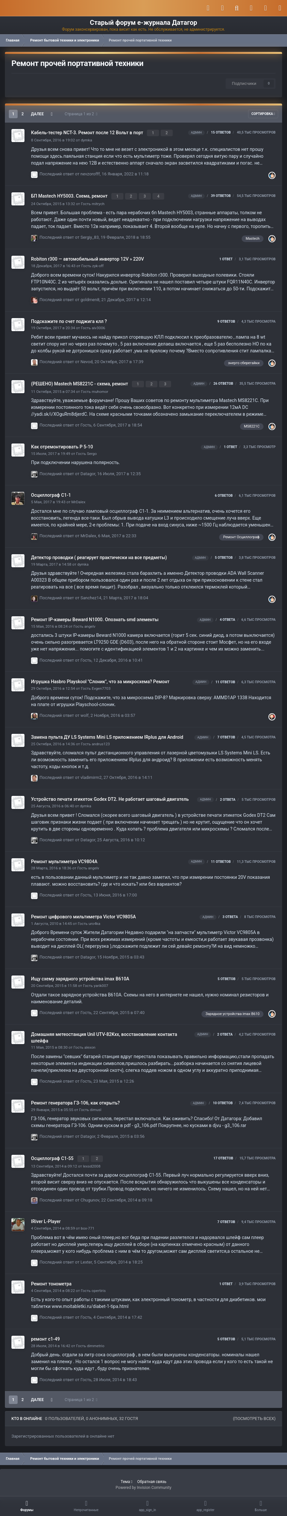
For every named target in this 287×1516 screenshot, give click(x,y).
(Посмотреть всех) (254, 1414)
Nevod (87, 359)
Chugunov (90, 1196)
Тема (127, 1478)
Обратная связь (151, 1478)
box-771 (87, 1224)
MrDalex (78, 499)
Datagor (88, 470)
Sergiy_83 (90, 235)
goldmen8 (90, 297)
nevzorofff (90, 172)
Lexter (86, 1258)
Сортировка (263, 114)
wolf (85, 712)
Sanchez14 (91, 595)
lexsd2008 (92, 1162)
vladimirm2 (91, 774)
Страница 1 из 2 (81, 114)
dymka (86, 139)
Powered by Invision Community (143, 1483)
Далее (37, 114)
